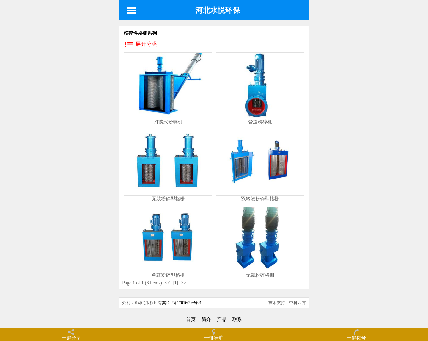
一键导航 (213, 337)
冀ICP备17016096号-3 (181, 303)
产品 (221, 319)
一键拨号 (356, 337)
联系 (237, 319)
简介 (206, 319)
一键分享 (71, 337)
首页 (191, 319)
